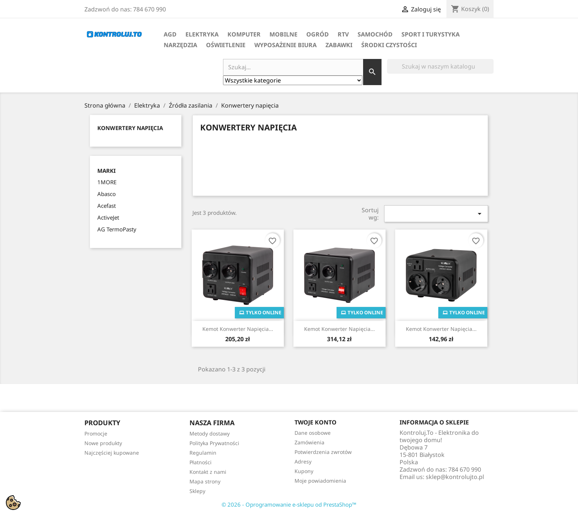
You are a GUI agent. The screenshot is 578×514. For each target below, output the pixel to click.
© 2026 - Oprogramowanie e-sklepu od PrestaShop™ (289, 504)
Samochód (375, 34)
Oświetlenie (226, 45)
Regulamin (202, 452)
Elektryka (202, 34)
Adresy (303, 461)
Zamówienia (309, 442)
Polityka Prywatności (214, 443)
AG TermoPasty (116, 229)
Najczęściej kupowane (111, 452)
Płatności (200, 462)
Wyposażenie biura (285, 45)
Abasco (106, 193)
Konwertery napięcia (130, 128)
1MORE (106, 182)
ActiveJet (108, 217)
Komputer (244, 34)
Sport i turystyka (430, 34)
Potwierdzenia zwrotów (323, 451)
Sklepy (197, 490)
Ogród (317, 34)
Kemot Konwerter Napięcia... (237, 328)
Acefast (106, 205)
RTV (343, 34)
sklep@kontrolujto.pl (455, 477)
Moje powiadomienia (320, 480)
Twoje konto (316, 422)
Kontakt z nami (207, 471)
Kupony (304, 471)
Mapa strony (204, 481)
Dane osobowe (313, 432)
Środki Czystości (389, 45)
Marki (106, 171)
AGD (170, 34)
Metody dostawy (209, 433)
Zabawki (338, 45)
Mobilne (283, 34)
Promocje (95, 433)
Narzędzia (180, 45)
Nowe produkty (103, 443)
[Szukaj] (440, 66)
